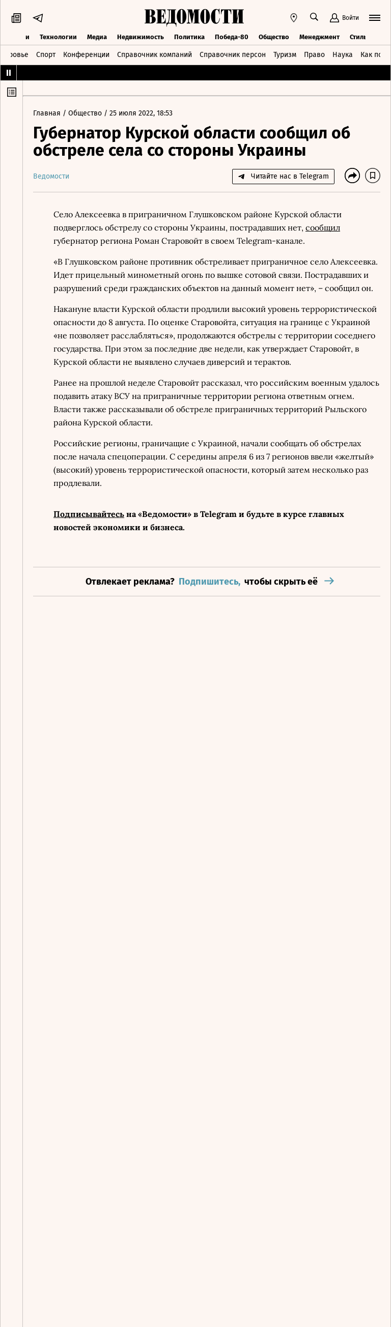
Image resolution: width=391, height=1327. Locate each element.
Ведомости (51, 176)
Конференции (86, 54)
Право (314, 54)
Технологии (58, 37)
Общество (274, 37)
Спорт (45, 54)
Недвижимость (140, 37)
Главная (48, 113)
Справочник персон (233, 54)
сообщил (322, 227)
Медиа (97, 37)
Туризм (284, 54)
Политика (189, 37)
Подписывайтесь (88, 514)
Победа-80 (231, 37)
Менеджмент (319, 37)
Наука (342, 54)
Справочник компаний (154, 54)
